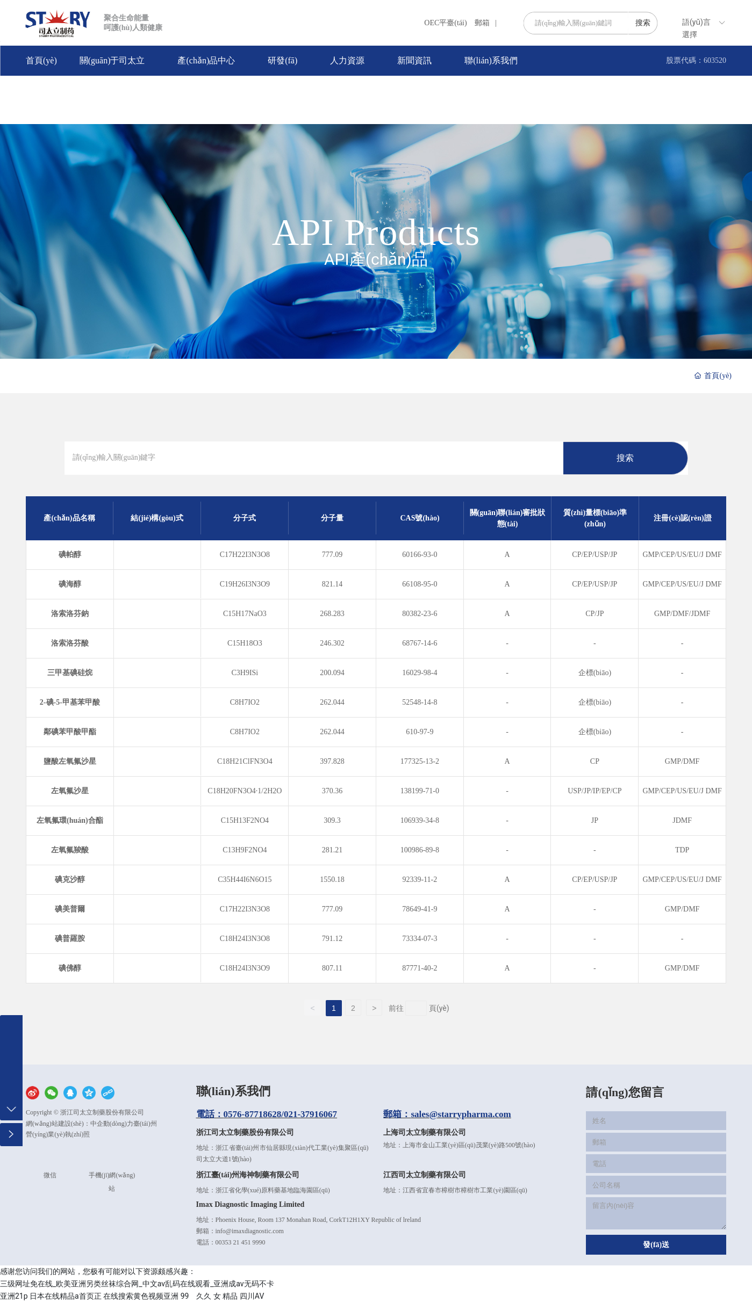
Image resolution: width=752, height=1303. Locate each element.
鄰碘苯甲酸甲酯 (70, 732)
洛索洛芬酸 (70, 643)
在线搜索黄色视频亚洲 (140, 1296)
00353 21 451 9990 (241, 1242)
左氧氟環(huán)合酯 (70, 820)
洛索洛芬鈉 (70, 614)
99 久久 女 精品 (209, 1296)
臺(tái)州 (145, 1123)
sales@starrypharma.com (461, 1114)
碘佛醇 (70, 968)
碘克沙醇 (70, 879)
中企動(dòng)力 (111, 1123)
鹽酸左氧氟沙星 (70, 761)
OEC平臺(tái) (445, 23)
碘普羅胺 (70, 939)
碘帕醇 (70, 555)
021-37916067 (310, 1114)
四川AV (252, 1296)
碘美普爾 (70, 909)
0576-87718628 (253, 1114)
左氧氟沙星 (70, 791)
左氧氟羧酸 (70, 850)
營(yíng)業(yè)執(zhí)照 (58, 1134)
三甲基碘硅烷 (69, 673)
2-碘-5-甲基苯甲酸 (70, 702)
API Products (376, 231)
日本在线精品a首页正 (66, 1296)
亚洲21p (14, 1296)
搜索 (642, 23)
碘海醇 (70, 584)
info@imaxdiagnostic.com (250, 1231)
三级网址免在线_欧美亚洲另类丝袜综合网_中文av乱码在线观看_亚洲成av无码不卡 (137, 1283)
